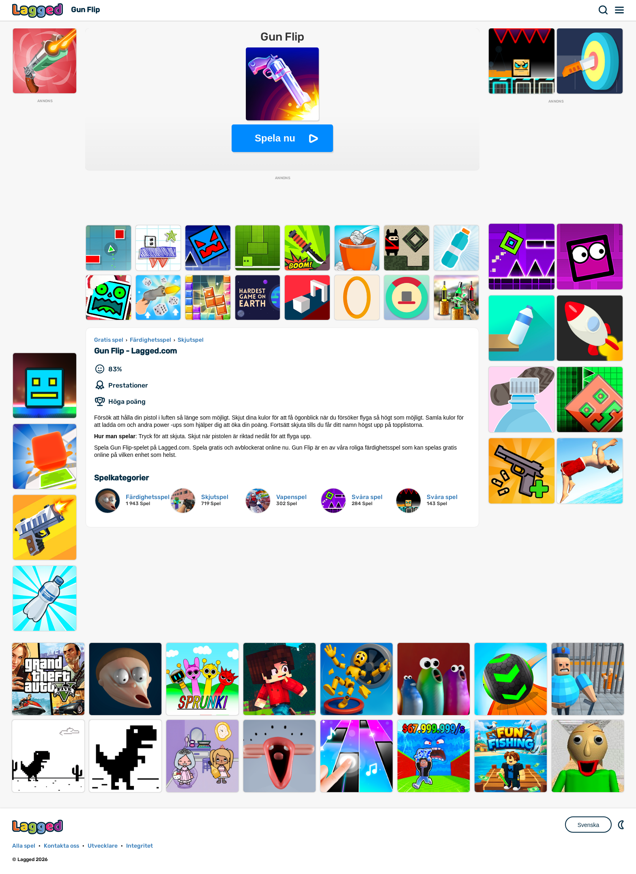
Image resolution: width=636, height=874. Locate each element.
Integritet (139, 845)
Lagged (38, 10)
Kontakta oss (61, 845)
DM (622, 824)
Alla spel (23, 845)
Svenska (588, 825)
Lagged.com (38, 826)
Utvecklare (103, 845)
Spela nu (275, 138)
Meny (620, 10)
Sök (603, 10)
